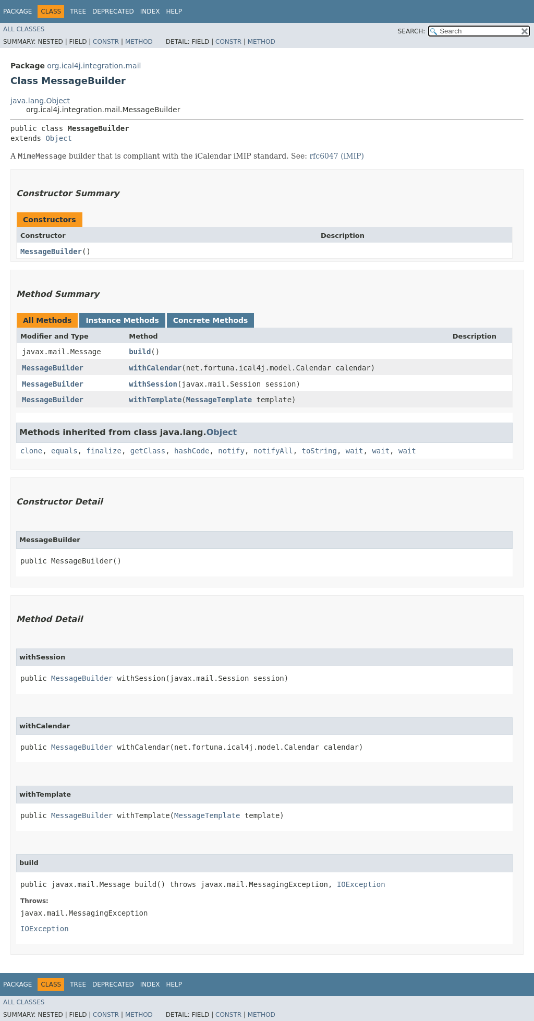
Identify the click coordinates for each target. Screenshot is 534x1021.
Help (174, 11)
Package (17, 11)
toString (319, 451)
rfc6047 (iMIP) (336, 156)
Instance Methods (122, 320)
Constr (106, 41)
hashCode (191, 451)
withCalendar (155, 368)
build (140, 351)
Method (139, 41)
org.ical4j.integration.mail (94, 66)
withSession (153, 384)
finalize (103, 451)
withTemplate (155, 399)
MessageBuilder (51, 251)
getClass (147, 451)
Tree (78, 11)
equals (64, 451)
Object (58, 138)
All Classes (23, 29)
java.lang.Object (40, 101)
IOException (361, 884)
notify (231, 451)
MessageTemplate (219, 399)
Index (150, 11)
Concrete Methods (210, 320)
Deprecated (113, 11)
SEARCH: (412, 31)
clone (31, 451)
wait (354, 451)
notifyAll (273, 451)
